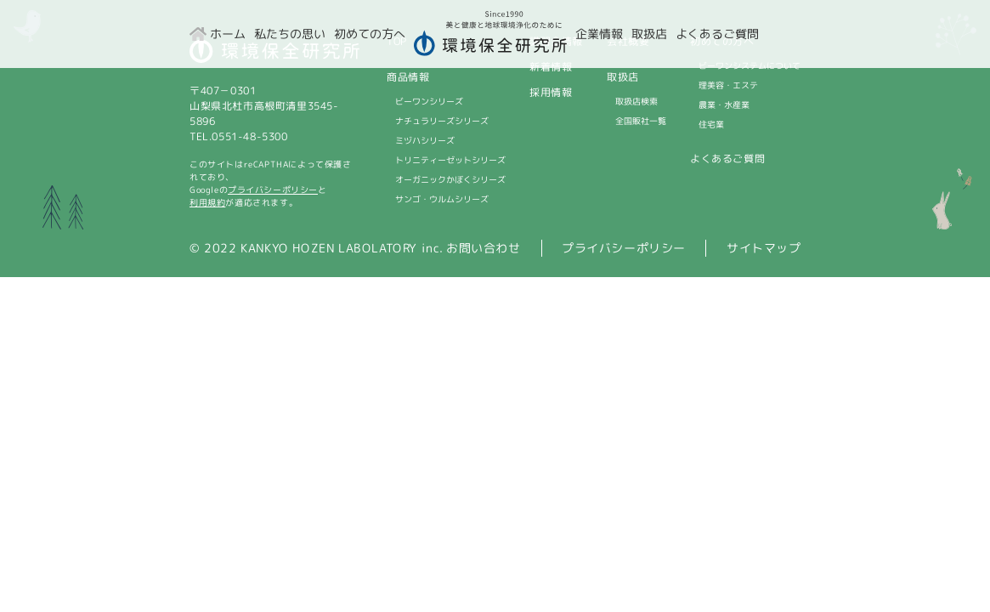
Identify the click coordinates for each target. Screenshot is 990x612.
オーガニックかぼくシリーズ (449, 179)
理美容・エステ (728, 85)
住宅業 (711, 124)
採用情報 (550, 92)
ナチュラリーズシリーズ (441, 121)
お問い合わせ (483, 248)
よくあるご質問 (727, 158)
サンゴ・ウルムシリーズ (441, 199)
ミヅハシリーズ (424, 140)
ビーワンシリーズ (428, 101)
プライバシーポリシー (273, 190)
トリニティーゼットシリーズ (449, 160)
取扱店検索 (636, 101)
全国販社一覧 (640, 121)
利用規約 (206, 202)
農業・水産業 (724, 104)
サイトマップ (764, 248)
